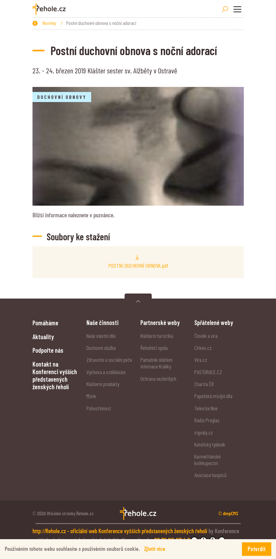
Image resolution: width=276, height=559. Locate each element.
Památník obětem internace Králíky (156, 363)
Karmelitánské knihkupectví (207, 459)
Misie (91, 396)
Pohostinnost (98, 408)
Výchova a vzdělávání (106, 372)
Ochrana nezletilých (158, 378)
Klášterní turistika (156, 336)
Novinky (83, 23)
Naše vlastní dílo (101, 336)
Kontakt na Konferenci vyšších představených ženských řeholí (54, 375)
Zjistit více (154, 549)
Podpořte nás (47, 350)
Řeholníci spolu (154, 348)
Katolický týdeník (209, 444)
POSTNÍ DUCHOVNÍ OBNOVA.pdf (138, 265)
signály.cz (203, 432)
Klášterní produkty (102, 384)
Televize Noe (206, 408)
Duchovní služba (101, 348)
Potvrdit (257, 548)
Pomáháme (45, 323)
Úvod (62, 23)
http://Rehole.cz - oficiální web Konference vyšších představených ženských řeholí (120, 531)
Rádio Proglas (207, 420)
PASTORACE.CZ (208, 372)
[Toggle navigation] (237, 9)
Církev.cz (203, 348)
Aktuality (43, 336)
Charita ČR (204, 384)
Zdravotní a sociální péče (109, 360)
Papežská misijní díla (213, 396)
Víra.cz (200, 360)
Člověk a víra (206, 336)
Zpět (40, 23)
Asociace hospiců (210, 475)
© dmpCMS (228, 513)
